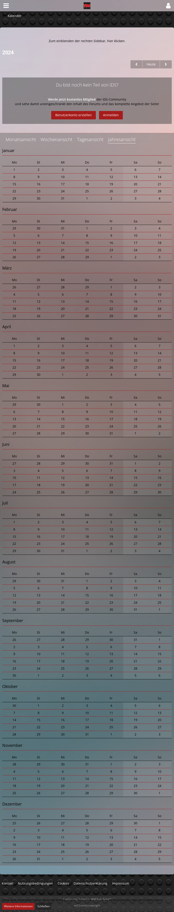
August (8, 562)
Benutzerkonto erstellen (73, 115)
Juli (5, 503)
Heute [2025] (151, 64)
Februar (9, 209)
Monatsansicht (21, 139)
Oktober (10, 686)
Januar (8, 150)
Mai (5, 385)
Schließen (43, 906)
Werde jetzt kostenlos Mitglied (72, 99)
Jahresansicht (122, 139)
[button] (6, 5)
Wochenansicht (56, 139)
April (6, 326)
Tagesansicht (90, 139)
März (7, 268)
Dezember (12, 804)
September (12, 620)
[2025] (166, 64)
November (12, 745)
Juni (6, 444)
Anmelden (111, 115)
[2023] (136, 64)
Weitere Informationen (18, 906)
